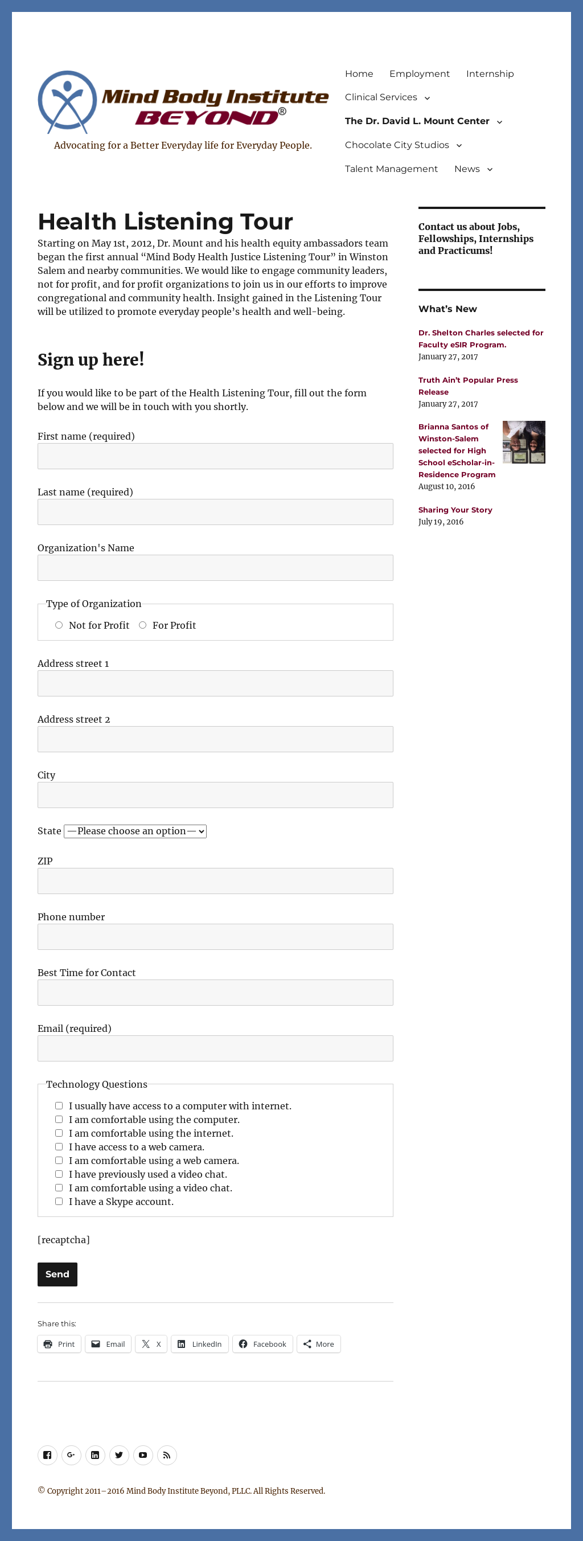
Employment (419, 73)
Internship (490, 73)
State (122, 831)
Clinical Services (381, 97)
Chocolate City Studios (397, 145)
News (467, 168)
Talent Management (391, 168)
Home (359, 73)
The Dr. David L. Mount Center (417, 121)
